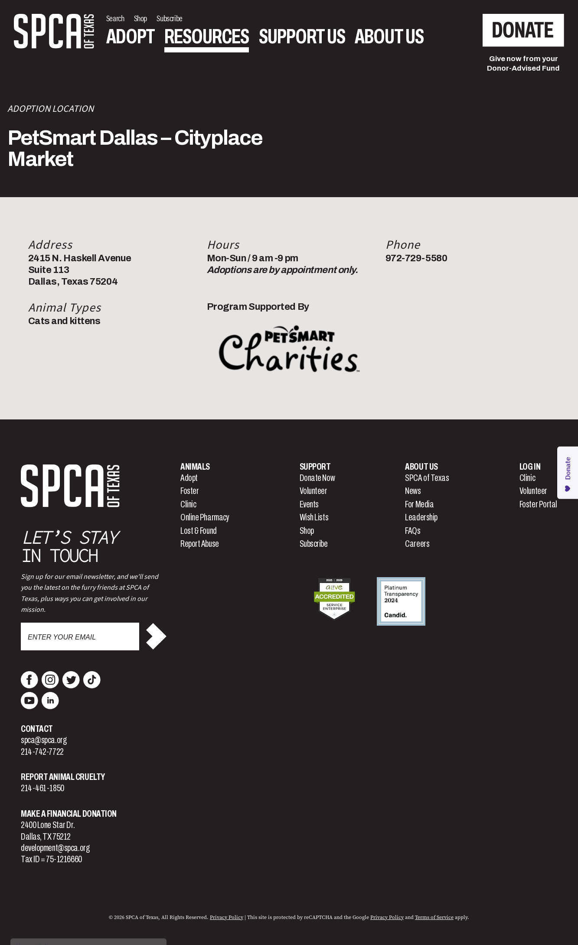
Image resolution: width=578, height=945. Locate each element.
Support (315, 466)
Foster (189, 491)
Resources (206, 36)
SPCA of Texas (427, 478)
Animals (195, 466)
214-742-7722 (42, 752)
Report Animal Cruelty (63, 777)
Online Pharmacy (204, 517)
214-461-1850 (42, 788)
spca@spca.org (43, 740)
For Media (419, 504)
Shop (307, 531)
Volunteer (313, 491)
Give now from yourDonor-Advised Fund (523, 63)
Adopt (130, 36)
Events (309, 504)
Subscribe (314, 544)
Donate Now (317, 478)
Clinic (188, 504)
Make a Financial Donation (69, 814)
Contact (37, 729)
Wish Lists (314, 517)
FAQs (412, 531)
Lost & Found (198, 531)
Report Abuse (199, 544)
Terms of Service (434, 917)
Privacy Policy (226, 917)
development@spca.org (55, 848)
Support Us (302, 36)
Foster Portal (538, 504)
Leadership (421, 517)
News (413, 491)
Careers (417, 544)
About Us (389, 36)
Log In (529, 466)
